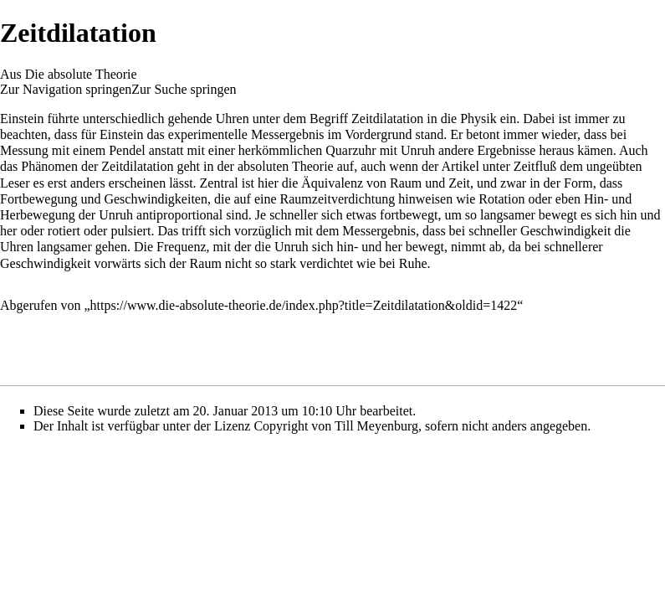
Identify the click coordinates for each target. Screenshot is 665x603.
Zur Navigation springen (65, 89)
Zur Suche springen (183, 89)
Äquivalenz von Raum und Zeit (385, 183)
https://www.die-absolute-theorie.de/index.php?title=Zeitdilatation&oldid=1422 (304, 305)
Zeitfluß (535, 166)
